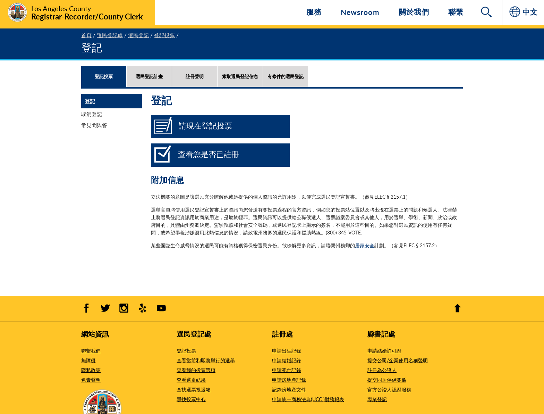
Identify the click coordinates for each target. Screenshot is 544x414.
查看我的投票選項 (196, 369)
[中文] (523, 12)
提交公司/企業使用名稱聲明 (397, 360)
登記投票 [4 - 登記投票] (164, 35)
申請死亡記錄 (286, 369)
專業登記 (377, 399)
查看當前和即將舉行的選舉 (206, 360)
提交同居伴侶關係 (386, 379)
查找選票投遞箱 (194, 389)
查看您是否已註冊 (208, 153)
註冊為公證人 (382, 369)
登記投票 (186, 350)
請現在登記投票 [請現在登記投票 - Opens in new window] (205, 125)
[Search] (487, 12)
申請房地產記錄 (289, 379)
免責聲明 (91, 379)
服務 (314, 12)
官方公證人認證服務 (389, 389)
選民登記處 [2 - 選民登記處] (110, 35)
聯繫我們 (91, 350)
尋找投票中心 (191, 399)
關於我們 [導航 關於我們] (414, 12)
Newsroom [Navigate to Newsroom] (360, 12)
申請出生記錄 (286, 350)
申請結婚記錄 (286, 360)
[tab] (103, 83)
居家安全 (364, 245)
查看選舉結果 (191, 379)
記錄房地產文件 (289, 389)
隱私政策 (91, 369)
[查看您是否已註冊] (162, 159)
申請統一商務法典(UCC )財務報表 (308, 399)
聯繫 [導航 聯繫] (456, 12)
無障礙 (88, 360)
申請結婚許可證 (384, 350)
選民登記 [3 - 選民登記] (138, 35)
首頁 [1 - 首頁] (86, 35)
